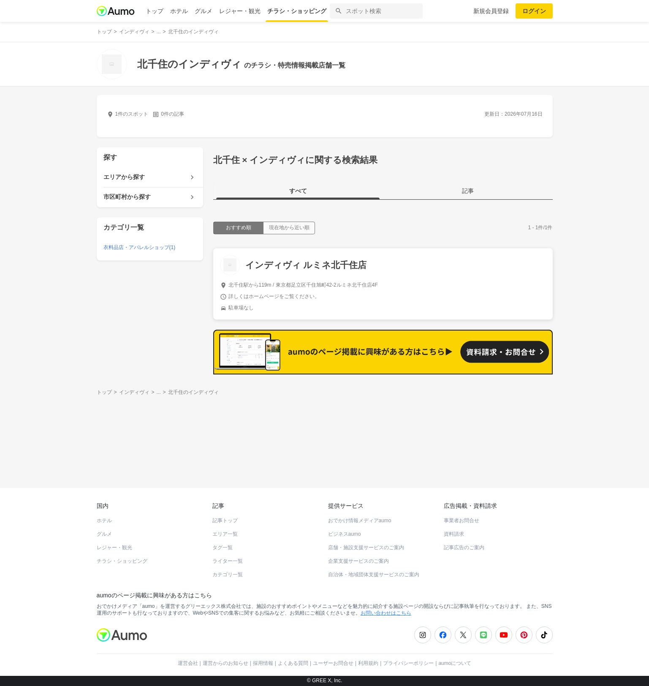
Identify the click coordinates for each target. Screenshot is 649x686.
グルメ (203, 11)
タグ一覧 (222, 547)
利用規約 (368, 663)
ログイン (534, 11)
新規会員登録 (491, 11)
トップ (154, 11)
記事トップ (225, 520)
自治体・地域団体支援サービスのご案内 (373, 574)
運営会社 (188, 663)
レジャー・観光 (240, 11)
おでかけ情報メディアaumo (359, 520)
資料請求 (454, 534)
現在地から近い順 (289, 227)
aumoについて (454, 663)
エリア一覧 (225, 534)
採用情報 (263, 663)
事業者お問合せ (461, 520)
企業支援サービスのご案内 (358, 561)
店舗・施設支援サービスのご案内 (366, 547)
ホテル (179, 11)
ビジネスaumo (344, 534)
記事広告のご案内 (464, 547)
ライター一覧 (227, 561)
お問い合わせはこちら (386, 613)
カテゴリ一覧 (227, 574)
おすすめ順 (238, 227)
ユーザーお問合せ (333, 663)
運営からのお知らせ (225, 663)
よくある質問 (293, 663)
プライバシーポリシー (408, 663)
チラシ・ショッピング (296, 11)
